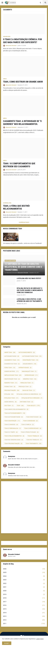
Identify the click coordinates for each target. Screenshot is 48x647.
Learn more (39, 639)
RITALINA (8, 394)
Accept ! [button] (6, 643)
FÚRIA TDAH (9, 367)
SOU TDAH (8, 405)
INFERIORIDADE (31, 375)
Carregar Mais (24, 222)
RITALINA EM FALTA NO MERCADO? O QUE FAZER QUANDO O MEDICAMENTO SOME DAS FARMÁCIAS (30, 290)
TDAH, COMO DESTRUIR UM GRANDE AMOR (23, 81)
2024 (24, 576)
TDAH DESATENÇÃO (12, 420)
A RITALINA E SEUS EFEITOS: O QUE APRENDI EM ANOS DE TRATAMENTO (29, 300)
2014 (24, 613)
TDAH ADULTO (33, 405)
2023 (24, 580)
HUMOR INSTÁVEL (11, 371)
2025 (24, 572)
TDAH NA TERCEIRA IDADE (13, 439)
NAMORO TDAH (10, 382)
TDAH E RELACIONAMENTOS (14, 435)
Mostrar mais (11, 556)
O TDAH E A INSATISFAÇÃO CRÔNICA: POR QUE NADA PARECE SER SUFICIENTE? (22, 41)
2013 (24, 616)
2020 (24, 591)
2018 (24, 598)
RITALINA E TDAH (11, 397)
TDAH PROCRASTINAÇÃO (13, 443)
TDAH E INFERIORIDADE (32, 428)
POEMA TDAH (9, 386)
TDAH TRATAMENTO (33, 443)
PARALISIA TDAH (26, 382)
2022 (24, 583)
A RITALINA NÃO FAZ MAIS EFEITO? (29, 278)
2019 (24, 594)
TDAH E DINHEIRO (11, 424)
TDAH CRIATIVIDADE (33, 416)
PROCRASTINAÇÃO (11, 390)
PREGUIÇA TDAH (25, 386)
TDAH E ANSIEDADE (30, 420)
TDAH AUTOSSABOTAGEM (13, 416)
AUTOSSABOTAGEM (11, 356)
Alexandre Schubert (14, 554)
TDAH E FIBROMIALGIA (12, 428)
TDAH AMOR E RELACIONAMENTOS (16, 409)
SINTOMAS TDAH (26, 401)
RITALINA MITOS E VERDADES (32, 397)
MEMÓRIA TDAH (29, 378)
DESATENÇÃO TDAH (30, 359)
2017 (24, 602)
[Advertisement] (24, 507)
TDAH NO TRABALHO (34, 439)
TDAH (20, 405)
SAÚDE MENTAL (10, 401)
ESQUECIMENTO (29, 363)
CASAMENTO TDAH (11, 359)
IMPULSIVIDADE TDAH (12, 375)
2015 (24, 609)
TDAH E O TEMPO (11, 432)
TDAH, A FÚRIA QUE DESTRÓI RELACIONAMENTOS (16, 207)
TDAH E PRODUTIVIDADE (30, 432)
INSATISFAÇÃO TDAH (12, 378)
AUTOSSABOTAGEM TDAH (31, 356)
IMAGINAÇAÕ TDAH (29, 371)
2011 (24, 624)
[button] (2, 2)
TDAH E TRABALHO (35, 435)
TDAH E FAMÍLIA (27, 424)
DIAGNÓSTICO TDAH (12, 363)
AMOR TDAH (9, 352)
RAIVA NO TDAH (29, 390)
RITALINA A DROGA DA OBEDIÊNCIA (29, 394)
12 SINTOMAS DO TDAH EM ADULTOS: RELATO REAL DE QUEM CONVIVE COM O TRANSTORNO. (23, 267)
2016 (24, 605)
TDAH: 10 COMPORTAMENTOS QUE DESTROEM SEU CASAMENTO (19, 165)
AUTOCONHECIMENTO (27, 352)
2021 (24, 587)
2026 (24, 569)
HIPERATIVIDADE (25, 367)
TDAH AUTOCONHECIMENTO (14, 413)
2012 (24, 620)
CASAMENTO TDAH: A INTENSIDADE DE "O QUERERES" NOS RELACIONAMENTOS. (22, 122)
